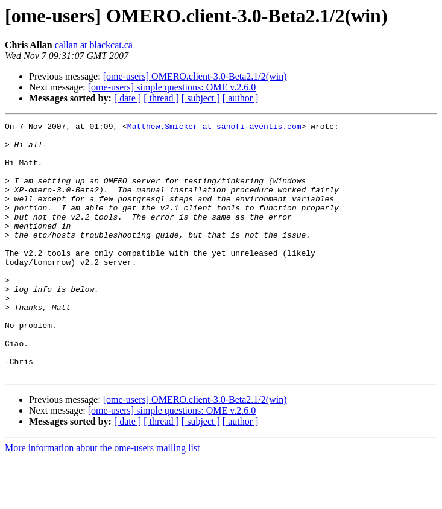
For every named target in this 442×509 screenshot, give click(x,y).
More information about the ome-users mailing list (102, 498)
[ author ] (241, 98)
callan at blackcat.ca (94, 45)
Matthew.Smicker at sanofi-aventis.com (214, 127)
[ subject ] (201, 98)
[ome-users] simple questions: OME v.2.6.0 (172, 87)
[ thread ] (161, 98)
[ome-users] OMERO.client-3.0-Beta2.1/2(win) (195, 76)
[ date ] (127, 98)
